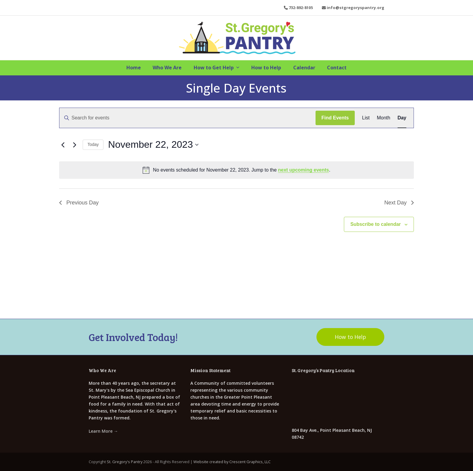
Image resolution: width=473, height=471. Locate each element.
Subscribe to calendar (375, 224)
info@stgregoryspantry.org (355, 7)
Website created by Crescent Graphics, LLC (232, 461)
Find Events (335, 117)
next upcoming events (303, 169)
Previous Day (79, 203)
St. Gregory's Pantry (124, 461)
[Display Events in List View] (366, 118)
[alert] (236, 170)
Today (93, 144)
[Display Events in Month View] (383, 118)
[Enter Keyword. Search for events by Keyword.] (187, 118)
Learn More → (103, 431)
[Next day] (74, 144)
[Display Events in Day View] (402, 118)
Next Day (399, 203)
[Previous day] (62, 144)
